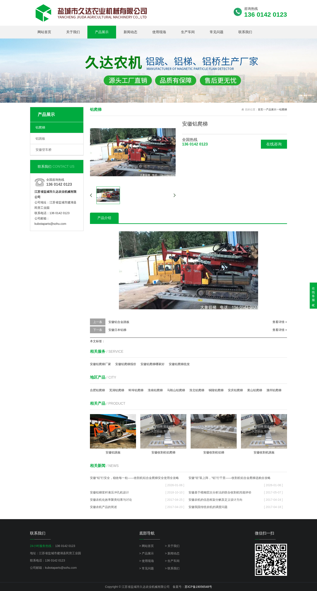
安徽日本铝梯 (117, 330)
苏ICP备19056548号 (198, 586)
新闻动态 (130, 32)
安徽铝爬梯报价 (125, 364)
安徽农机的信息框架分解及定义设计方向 (235, 499)
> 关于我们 (172, 546)
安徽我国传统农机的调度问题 (235, 507)
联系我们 (245, 32)
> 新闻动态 (172, 553)
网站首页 (44, 32)
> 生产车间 (172, 561)
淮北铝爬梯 (196, 390)
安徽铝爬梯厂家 (100, 364)
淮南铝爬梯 (155, 390)
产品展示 (102, 32)
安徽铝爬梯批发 (179, 364)
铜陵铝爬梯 (216, 390)
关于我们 (73, 32)
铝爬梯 (40, 127)
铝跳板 (40, 138)
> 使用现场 (146, 561)
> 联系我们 (172, 568)
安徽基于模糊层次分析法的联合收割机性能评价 (235, 492)
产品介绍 (104, 218)
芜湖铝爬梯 (116, 390)
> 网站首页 (146, 546)
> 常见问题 (146, 568)
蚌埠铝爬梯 (136, 390)
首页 (260, 109)
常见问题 (216, 32)
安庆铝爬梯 (235, 390)
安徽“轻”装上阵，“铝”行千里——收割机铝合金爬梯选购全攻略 (235, 478)
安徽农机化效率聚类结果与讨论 (137, 499)
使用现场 (159, 32)
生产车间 (188, 32)
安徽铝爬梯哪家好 (152, 364)
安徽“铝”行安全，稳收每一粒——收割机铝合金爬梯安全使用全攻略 (137, 478)
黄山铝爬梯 (254, 390)
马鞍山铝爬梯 (176, 390)
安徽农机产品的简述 (137, 507)
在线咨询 (274, 144)
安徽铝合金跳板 (118, 322)
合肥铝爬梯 (97, 390)
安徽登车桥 (44, 149)
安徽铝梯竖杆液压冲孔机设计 (137, 492)
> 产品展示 (146, 553)
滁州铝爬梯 (273, 390)
